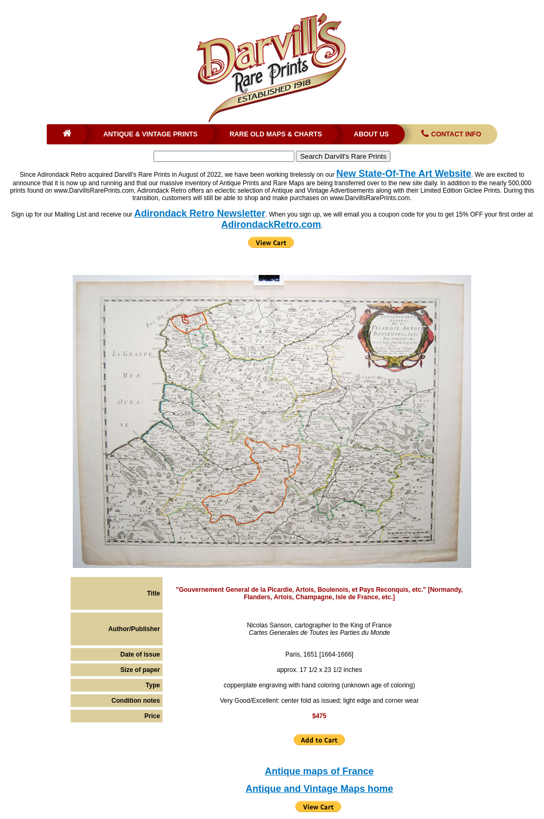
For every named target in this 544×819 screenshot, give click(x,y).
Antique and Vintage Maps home (319, 788)
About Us (371, 134)
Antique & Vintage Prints (150, 134)
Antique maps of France (319, 771)
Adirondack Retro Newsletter (199, 213)
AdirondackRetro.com (271, 224)
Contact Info (450, 134)
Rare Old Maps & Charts (276, 134)
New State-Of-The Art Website (403, 173)
